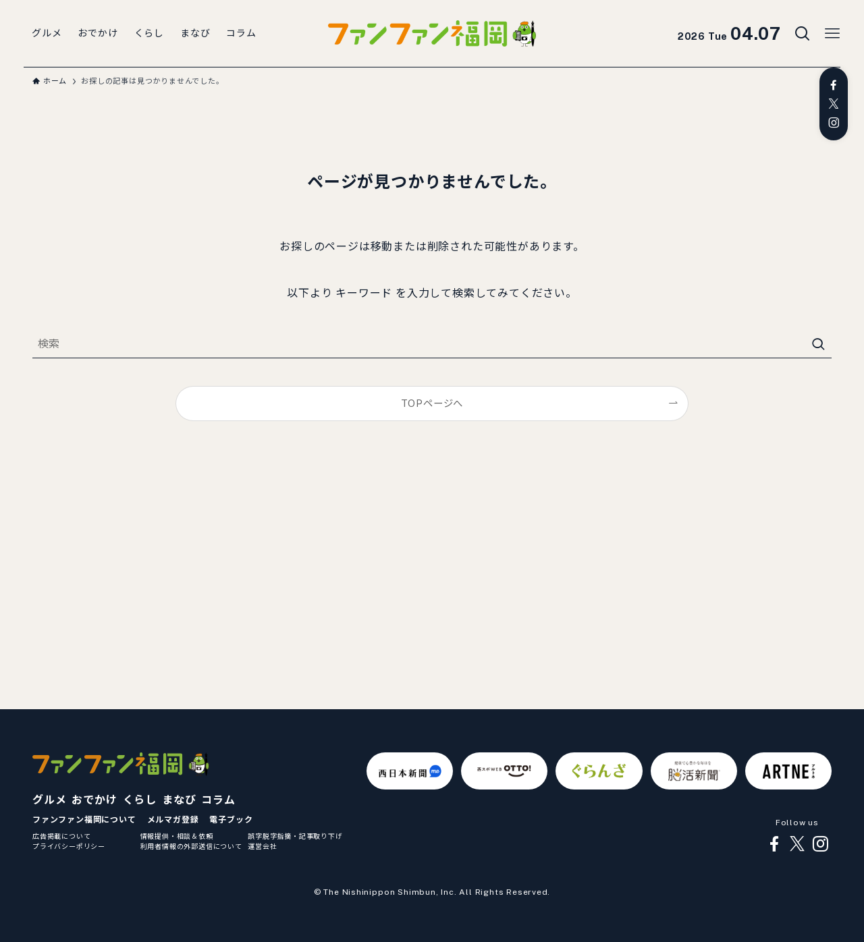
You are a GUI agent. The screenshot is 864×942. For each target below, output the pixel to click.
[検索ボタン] (802, 34)
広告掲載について (61, 836)
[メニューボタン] (832, 34)
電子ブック (230, 820)
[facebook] (833, 85)
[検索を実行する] (818, 344)
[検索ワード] (432, 344)
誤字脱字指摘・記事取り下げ (295, 836)
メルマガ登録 (173, 820)
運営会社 (262, 846)
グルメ (49, 800)
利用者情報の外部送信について (191, 846)
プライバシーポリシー (68, 846)
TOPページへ (432, 403)
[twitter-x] (833, 104)
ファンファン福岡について (84, 820)
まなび (179, 800)
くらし (140, 800)
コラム (218, 800)
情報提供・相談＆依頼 (176, 836)
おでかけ (94, 800)
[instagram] (833, 123)
